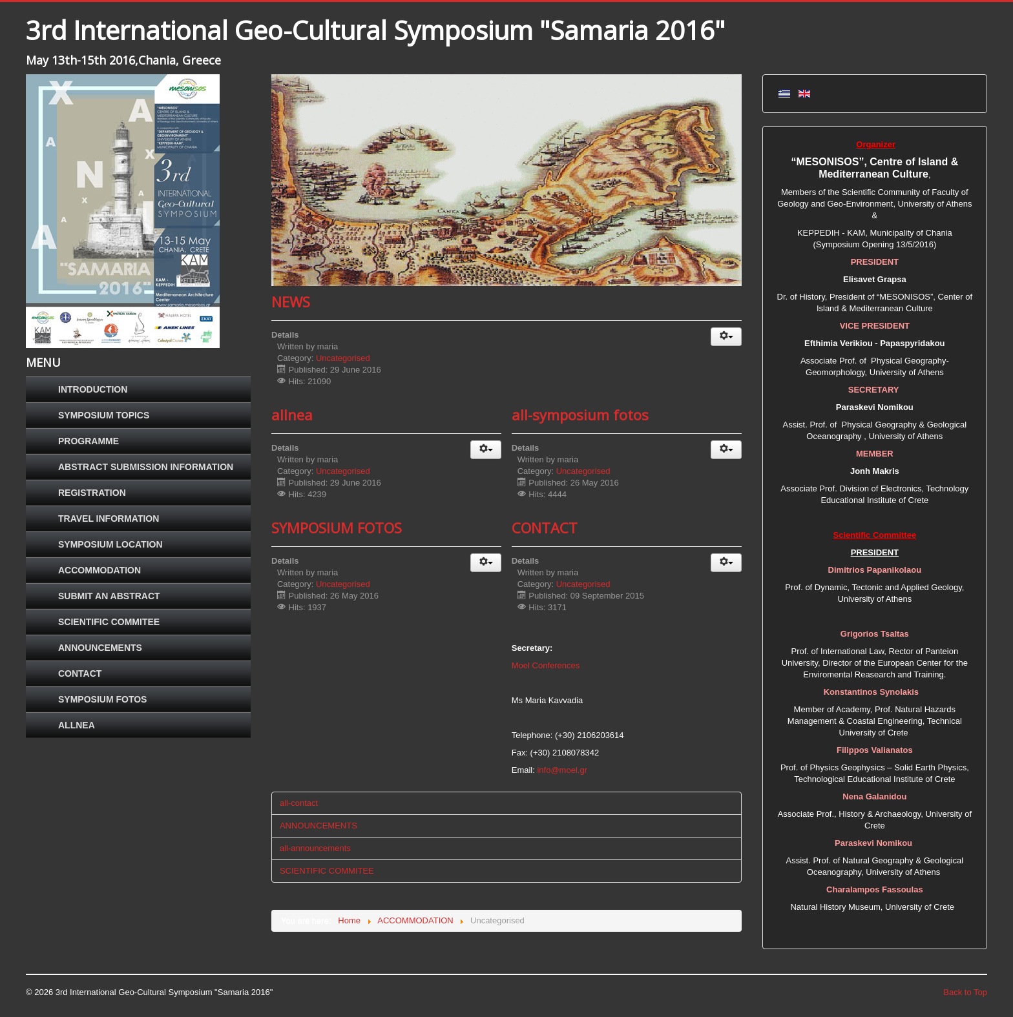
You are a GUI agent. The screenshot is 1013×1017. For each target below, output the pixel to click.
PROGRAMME (88, 441)
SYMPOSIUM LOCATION (110, 544)
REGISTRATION (92, 493)
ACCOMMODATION (99, 570)
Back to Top (965, 992)
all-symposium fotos (580, 414)
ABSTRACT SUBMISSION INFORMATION (145, 467)
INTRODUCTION (92, 389)
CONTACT (79, 673)
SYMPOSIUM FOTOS (102, 699)
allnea (292, 414)
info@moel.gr (562, 770)
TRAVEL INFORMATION (108, 518)
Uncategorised (343, 358)
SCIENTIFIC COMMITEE (109, 622)
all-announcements (315, 848)
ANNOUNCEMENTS (100, 647)
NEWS (290, 301)
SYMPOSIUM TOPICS (103, 415)
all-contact (299, 803)
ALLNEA (76, 725)
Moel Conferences (546, 665)
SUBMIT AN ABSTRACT (109, 596)
